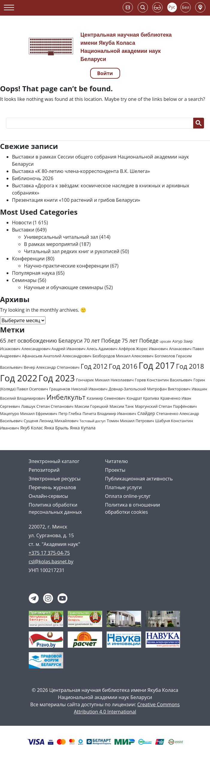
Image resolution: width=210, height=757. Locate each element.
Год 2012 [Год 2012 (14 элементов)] (94, 366)
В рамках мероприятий (51, 244)
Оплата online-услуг (128, 496)
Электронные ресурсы (55, 478)
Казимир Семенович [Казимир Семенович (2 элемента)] (106, 398)
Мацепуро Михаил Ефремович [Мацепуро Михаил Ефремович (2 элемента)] (28, 413)
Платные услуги (123, 487)
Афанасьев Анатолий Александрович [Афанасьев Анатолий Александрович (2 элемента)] (56, 356)
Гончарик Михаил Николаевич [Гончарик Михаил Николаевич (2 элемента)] (105, 380)
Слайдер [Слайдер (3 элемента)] (146, 413)
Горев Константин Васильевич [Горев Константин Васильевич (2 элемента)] (163, 380)
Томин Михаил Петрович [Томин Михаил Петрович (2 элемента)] (130, 420)
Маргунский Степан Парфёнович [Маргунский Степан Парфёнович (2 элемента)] (166, 406)
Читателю (116, 461)
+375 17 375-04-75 (49, 553)
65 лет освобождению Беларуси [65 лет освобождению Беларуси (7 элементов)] (41, 340)
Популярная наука (33, 273)
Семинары (24, 280)
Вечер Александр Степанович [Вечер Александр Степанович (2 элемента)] (51, 367)
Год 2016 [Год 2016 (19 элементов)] (123, 366)
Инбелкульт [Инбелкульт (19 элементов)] (65, 397)
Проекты (115, 470)
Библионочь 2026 (32, 178)
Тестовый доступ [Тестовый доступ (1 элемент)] (93, 421)
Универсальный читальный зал (61, 237)
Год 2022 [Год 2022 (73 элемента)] (18, 378)
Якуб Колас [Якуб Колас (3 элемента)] (31, 428)
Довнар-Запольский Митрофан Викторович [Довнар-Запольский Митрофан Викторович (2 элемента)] (150, 389)
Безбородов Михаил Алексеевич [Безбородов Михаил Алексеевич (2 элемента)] (123, 356)
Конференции (28, 258)
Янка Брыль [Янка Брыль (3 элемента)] (56, 428)
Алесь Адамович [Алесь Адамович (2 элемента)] (102, 348)
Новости (22, 222)
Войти (105, 73)
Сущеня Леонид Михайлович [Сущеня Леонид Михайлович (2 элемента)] (51, 420)
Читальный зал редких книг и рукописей (71, 251)
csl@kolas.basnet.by (51, 561)
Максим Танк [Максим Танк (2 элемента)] (121, 406)
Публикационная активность (139, 478)
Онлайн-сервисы (48, 496)
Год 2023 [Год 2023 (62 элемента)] (57, 378)
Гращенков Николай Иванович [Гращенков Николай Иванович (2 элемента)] (78, 389)
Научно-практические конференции (66, 265)
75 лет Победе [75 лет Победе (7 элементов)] (140, 340)
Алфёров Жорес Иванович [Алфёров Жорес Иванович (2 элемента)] (143, 348)
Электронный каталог (54, 461)
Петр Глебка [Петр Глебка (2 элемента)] (69, 413)
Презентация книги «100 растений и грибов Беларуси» (76, 200)
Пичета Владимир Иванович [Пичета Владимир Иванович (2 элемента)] (109, 413)
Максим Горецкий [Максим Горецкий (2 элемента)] (91, 406)
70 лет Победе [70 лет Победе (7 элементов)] (102, 340)
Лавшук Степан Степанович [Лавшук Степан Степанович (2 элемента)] (47, 406)
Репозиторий (44, 470)
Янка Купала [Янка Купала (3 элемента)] (82, 428)
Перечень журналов (52, 487)
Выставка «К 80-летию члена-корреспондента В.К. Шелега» (81, 171)
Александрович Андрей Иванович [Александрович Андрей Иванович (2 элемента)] (53, 348)
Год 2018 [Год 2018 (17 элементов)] (190, 366)
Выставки (23, 229)
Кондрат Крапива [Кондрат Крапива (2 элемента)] (142, 398)
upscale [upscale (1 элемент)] (165, 341)
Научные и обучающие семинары (63, 287)
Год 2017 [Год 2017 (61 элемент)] (157, 365)
